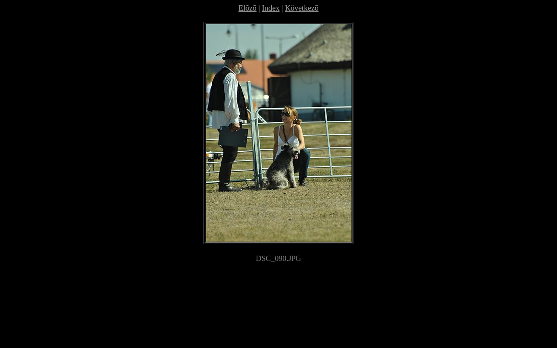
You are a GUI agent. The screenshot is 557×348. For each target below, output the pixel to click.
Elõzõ (247, 8)
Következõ (301, 8)
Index (270, 8)
